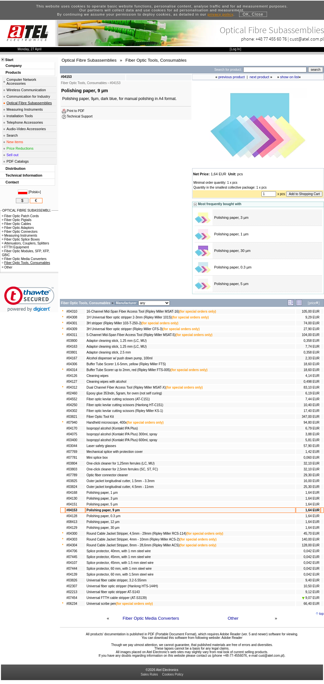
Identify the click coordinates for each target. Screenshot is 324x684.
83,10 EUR (311, 387)
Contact (12, 182)
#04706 (71, 551)
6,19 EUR (312, 393)
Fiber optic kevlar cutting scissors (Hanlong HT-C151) (125, 405)
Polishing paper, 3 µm (231, 217)
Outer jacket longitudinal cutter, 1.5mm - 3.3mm (121, 481)
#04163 (71, 346)
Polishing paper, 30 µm (232, 251)
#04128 (71, 516)
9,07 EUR (310, 598)
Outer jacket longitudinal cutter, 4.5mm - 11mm (120, 487)
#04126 (71, 376)
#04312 (71, 387)
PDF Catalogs (17, 161)
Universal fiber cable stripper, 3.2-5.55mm (116, 580)
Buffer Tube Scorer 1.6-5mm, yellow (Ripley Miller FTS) (126, 364)
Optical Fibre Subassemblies (29, 103)
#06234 (71, 603)
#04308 (71, 317)
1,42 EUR (312, 452)
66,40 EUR (311, 603)
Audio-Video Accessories (26, 129)
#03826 (71, 580)
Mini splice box (97, 457)
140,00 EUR (310, 539)
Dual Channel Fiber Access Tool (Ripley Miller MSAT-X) (126, 387)
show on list (289, 77)
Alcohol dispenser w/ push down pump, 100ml (119, 358)
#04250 (71, 405)
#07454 (71, 598)
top (321, 614)
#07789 (71, 475)
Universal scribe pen (101, 603)
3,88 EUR (312, 434)
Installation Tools (19, 116)
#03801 (71, 352)
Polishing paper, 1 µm (231, 234)
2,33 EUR (312, 358)
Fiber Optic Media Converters (151, 618)
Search (12, 135)
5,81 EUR (312, 440)
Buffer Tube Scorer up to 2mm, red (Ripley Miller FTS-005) (128, 370)
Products (13, 72)
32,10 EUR (311, 463)
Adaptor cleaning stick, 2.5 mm (109, 352)
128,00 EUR (310, 545)
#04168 (71, 492)
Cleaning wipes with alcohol (106, 381)
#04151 (71, 504)
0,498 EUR (311, 381)
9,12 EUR (312, 592)
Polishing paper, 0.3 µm (232, 267)
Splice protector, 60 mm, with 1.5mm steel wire (120, 574)
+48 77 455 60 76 (271, 39)
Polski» (34, 192)
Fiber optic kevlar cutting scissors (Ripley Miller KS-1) (125, 411)
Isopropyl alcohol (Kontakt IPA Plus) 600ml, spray (122, 440)
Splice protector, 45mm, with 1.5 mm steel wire (120, 563)
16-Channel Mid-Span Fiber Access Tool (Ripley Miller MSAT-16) (133, 311)
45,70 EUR (311, 533)
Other (233, 618)
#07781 (71, 457)
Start (9, 60)
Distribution (16, 168)
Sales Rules (149, 674)
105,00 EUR (310, 311)
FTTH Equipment (15, 247)
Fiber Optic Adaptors (18, 228)
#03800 (71, 340)
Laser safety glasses (101, 446)
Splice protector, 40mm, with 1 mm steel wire (119, 551)
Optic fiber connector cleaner (107, 475)
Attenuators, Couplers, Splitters (25, 243)
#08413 (71, 522)
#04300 (71, 533)
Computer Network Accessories (21, 81)
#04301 (71, 323)
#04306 (71, 364)
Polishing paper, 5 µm (231, 284)
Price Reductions (19, 148)
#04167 (71, 358)
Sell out (12, 155)
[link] (29, 299)
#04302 (71, 411)
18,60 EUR (311, 364)
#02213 (71, 592)
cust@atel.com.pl (307, 39)
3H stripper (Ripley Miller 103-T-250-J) (114, 323)
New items (14, 142)
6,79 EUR (312, 428)
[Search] (275, 69)
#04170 (71, 428)
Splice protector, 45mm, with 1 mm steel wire (119, 557)
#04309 (71, 329)
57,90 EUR (311, 446)
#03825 (71, 481)
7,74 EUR (312, 346)
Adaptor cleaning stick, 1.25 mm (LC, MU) (117, 340)
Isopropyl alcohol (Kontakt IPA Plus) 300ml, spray (122, 434)
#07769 (71, 452)
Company (14, 66)
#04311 (71, 335)
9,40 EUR (312, 580)
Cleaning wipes (98, 376)
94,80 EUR (311, 422)
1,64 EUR (312, 492)
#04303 (71, 539)
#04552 (71, 399)
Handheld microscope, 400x (107, 422)
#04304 (71, 545)
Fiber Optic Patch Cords (20, 216)
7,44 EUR (312, 399)
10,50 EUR (311, 586)
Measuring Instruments (24, 109)
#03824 (71, 487)
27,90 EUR (311, 329)
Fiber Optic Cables (16, 224)
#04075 (71, 434)
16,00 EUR (311, 481)
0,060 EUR (311, 457)
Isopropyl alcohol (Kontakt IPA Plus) (112, 428)
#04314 (71, 370)
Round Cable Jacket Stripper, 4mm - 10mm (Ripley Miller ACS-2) (133, 539)
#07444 (71, 568)
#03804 (71, 463)
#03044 (71, 446)
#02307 (71, 586)
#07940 (71, 422)
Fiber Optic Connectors (20, 231)
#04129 (71, 527)
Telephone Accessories (24, 122)
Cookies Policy (172, 674)
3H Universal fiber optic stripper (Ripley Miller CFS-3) (125, 329)
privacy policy (220, 14)
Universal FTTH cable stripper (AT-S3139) (117, 598)
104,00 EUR (310, 335)
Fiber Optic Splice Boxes (21, 239)
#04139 (71, 574)
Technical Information (24, 175)
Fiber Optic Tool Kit (100, 416)
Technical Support (80, 116)
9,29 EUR (312, 317)
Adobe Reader (231, 638)
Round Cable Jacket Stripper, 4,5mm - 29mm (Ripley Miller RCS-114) (136, 533)
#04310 (71, 311)
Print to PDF (75, 111)
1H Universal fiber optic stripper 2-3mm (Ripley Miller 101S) (129, 317)
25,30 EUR (311, 487)
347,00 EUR (310, 416)
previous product (231, 77)
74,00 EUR (311, 323)
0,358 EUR (311, 340)
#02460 (71, 393)
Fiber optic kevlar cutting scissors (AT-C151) (118, 399)
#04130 (71, 498)
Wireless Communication (26, 90)
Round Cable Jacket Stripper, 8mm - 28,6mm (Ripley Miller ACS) (133, 545)
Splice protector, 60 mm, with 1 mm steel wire (119, 568)
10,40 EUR (311, 405)
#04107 (71, 563)
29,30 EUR (311, 475)
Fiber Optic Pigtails (16, 220)
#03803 (71, 469)
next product (259, 77)
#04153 (71, 510)
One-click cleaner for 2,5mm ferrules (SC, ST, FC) (122, 469)
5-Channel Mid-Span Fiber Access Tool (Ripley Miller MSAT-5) (131, 335)
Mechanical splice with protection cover (115, 452)
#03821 (71, 416)
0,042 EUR (311, 551)
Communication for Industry (28, 96)
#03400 (71, 440)
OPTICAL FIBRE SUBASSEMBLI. (26, 210)
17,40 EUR (311, 411)
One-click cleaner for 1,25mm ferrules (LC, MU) (121, 463)
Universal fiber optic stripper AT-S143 (113, 592)
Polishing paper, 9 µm (103, 510)
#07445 (71, 557)
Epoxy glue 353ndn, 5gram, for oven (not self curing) (124, 393)
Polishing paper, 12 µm (103, 522)
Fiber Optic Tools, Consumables (26, 263)
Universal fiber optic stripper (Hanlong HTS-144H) (122, 586)
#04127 (71, 381)
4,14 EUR (312, 376)
